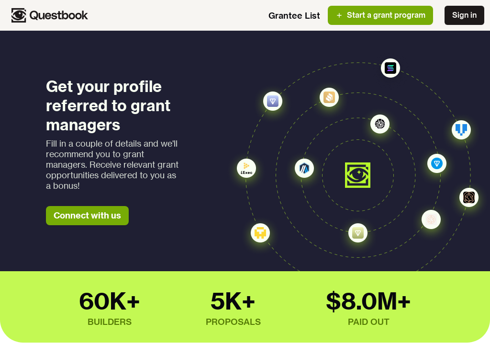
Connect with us (87, 215)
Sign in (464, 15)
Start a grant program (380, 15)
